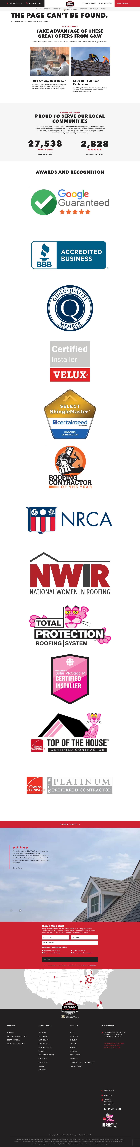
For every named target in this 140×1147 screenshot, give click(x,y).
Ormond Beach (45, 1047)
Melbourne (43, 1036)
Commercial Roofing (52, 953)
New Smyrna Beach (46, 1055)
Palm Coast (44, 1040)
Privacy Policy (93, 965)
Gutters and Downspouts (82, 953)
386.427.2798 (109, 1091)
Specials (83, 9)
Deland (42, 1051)
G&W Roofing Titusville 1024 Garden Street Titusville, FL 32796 (114, 1045)
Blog (103, 9)
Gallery (73, 1040)
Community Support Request (82, 1062)
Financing (94, 9)
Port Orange (44, 1044)
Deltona (42, 1032)
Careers (73, 1044)
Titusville (43, 1059)
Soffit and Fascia (79, 950)
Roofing (10, 1032)
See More (42, 1070)
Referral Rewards (89, 3)
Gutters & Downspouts (17, 1036)
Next (20, 910)
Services (38, 9)
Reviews (47, 9)
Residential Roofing (52, 950)
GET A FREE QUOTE (123, 3)
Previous (11, 910)
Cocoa (41, 1066)
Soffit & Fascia (13, 1040)
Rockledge (43, 1062)
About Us (56, 9)
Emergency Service (105, 3)
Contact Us (75, 1055)
